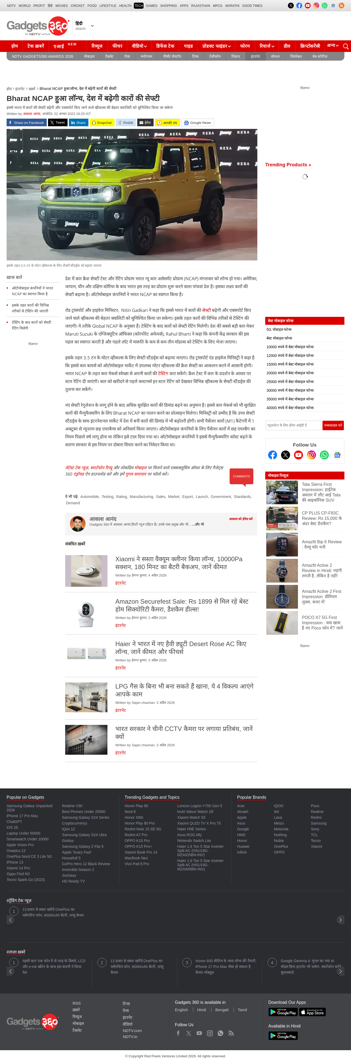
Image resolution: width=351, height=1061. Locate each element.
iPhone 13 (15, 862)
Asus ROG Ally (189, 835)
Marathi (232, 6)
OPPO (279, 852)
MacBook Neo (136, 858)
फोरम (245, 46)
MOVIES (61, 6)
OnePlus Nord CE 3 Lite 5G (29, 856)
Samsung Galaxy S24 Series (85, 817)
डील (287, 46)
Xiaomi (316, 846)
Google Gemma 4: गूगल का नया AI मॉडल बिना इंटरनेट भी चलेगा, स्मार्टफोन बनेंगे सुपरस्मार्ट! (311, 967)
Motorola (281, 829)
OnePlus (281, 846)
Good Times (252, 6)
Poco (315, 806)
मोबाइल (89, 56)
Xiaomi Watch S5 (191, 817)
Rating (121, 497)
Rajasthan (200, 6)
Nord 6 (130, 812)
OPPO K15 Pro (137, 841)
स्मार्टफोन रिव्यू (101, 468)
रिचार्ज (265, 46)
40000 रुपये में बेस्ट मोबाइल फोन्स (290, 408)
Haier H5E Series (191, 829)
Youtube (199, 1032)
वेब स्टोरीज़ (319, 56)
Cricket (78, 6)
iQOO (278, 806)
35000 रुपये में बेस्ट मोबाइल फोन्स (290, 399)
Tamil (242, 1009)
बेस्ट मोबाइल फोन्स (279, 338)
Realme (317, 812)
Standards (242, 497)
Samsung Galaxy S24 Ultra (84, 835)
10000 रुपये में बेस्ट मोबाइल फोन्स (290, 347)
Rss (231, 1032)
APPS (184, 6)
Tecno (316, 841)
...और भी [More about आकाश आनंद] (198, 524)
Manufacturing (141, 497)
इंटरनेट (255, 56)
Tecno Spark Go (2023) (26, 880)
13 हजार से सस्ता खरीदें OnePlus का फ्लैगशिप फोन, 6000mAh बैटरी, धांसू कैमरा (53, 912)
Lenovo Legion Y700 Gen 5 (199, 806)
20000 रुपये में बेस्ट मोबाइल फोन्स (290, 373)
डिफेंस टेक (165, 46)
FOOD (92, 6)
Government (221, 497)
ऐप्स (127, 56)
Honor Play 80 (136, 806)
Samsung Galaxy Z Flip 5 (82, 846)
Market (173, 497)
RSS (77, 1003)
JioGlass (69, 875)
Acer (241, 806)
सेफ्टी (206, 310)
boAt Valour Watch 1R (195, 812)
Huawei (243, 846)
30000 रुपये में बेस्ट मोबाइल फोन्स (290, 390)
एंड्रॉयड (78, 474)
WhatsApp (220, 1032)
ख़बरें (32, 89)
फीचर (117, 46)
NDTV (11, 6)
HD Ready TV (73, 881)
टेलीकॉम (215, 56)
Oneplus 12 (16, 851)
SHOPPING (168, 6)
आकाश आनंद (31, 114)
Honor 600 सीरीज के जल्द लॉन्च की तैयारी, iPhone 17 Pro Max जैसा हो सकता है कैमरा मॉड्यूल (226, 967)
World (25, 6)
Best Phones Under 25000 (83, 812)
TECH (138, 6)
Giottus (68, 841)
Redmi (316, 817)
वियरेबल (296, 56)
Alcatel (242, 812)
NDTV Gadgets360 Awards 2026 (42, 56)
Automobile (89, 497)
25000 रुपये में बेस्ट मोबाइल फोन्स (290, 382)
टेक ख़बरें (35, 46)
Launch (202, 497)
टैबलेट (109, 56)
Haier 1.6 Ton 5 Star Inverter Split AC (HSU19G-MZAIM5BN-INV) (200, 865)
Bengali (222, 1009)
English (181, 1009)
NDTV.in (130, 1036)
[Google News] (337, 454)
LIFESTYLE (107, 6)
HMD (241, 835)
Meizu (279, 823)
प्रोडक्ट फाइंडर (214, 46)
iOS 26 (12, 827)
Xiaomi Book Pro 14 (141, 852)
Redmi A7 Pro (136, 835)
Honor (242, 841)
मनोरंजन (146, 56)
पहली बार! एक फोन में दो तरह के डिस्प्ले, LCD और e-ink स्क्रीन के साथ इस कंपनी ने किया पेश (54, 967)
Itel (276, 812)
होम (14, 46)
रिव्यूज (97, 46)
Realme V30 (72, 806)
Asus (241, 823)
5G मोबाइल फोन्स (279, 329)
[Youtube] (298, 454)
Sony (315, 829)
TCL (314, 835)
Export (187, 497)
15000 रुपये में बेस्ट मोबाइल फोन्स (290, 364)
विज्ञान (235, 56)
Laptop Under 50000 (23, 833)
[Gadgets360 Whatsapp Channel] (324, 454)
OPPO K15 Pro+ (138, 846)
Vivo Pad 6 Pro (137, 864)
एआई (66, 45)
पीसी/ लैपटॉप (172, 56)
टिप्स (195, 56)
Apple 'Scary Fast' (77, 852)
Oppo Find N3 (18, 874)
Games (151, 6)
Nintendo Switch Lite (194, 841)
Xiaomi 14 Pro (18, 868)
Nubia (279, 841)
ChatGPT (14, 822)
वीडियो (137, 46)
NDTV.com (132, 1030)
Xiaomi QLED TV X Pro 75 (199, 823)
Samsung (318, 823)
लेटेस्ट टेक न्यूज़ (76, 468)
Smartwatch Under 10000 (28, 839)
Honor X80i (134, 817)
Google (243, 829)
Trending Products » (288, 164)
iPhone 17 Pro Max (22, 816)
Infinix (242, 852)
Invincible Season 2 (78, 870)
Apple (241, 817)
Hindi (201, 1009)
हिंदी (50, 6)
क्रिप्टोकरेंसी (310, 46)
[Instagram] (311, 454)
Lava (278, 817)
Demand (73, 503)
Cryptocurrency (74, 823)
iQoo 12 (68, 829)
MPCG (217, 6)
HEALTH (125, 6)
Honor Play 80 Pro (140, 823)
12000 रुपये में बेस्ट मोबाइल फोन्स (290, 355)
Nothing (280, 835)
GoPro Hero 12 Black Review (86, 864)
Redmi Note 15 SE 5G (143, 829)
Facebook (178, 1032)
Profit (39, 6)
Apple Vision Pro (20, 845)
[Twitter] (285, 454)
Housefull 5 (71, 858)
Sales (160, 497)
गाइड (188, 46)
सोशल (275, 56)
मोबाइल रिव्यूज (278, 475)
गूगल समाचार (135, 474)
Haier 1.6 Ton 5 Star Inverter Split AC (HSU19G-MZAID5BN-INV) (200, 850)
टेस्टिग (162, 373)
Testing (107, 497)
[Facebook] (272, 454)
